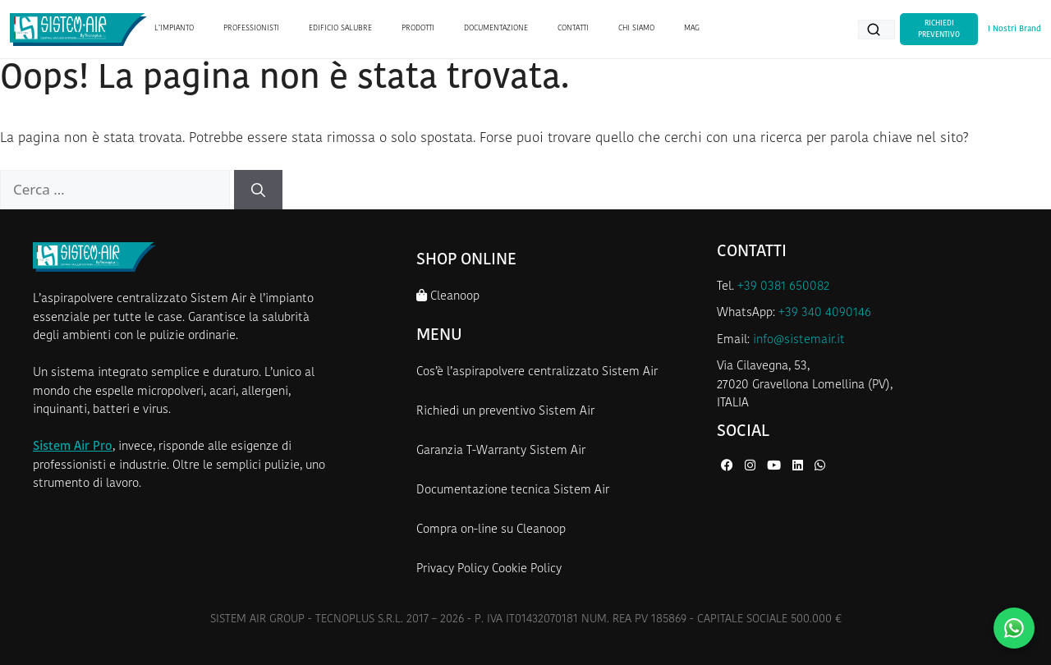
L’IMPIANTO (174, 28)
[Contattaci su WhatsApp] (1014, 628)
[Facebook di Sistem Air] (729, 466)
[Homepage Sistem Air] (78, 29)
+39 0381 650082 (783, 287)
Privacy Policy (452, 569)
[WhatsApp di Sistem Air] (819, 466)
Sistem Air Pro (72, 447)
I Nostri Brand (1014, 29)
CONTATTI (573, 28)
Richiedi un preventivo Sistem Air (505, 412)
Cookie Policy (527, 569)
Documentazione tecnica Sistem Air (512, 490)
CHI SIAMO (636, 28)
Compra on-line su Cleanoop (491, 530)
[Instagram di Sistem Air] (752, 466)
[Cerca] (258, 189)
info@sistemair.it (799, 340)
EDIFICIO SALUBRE (340, 28)
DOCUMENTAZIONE (496, 28)
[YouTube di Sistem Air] (775, 466)
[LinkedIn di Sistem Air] (799, 466)
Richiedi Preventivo (939, 29)
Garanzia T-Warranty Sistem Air (500, 451)
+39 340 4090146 (824, 313)
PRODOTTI (418, 28)
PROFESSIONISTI (251, 28)
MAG (692, 28)
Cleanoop (448, 296)
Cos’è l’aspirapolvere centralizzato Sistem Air (537, 372)
